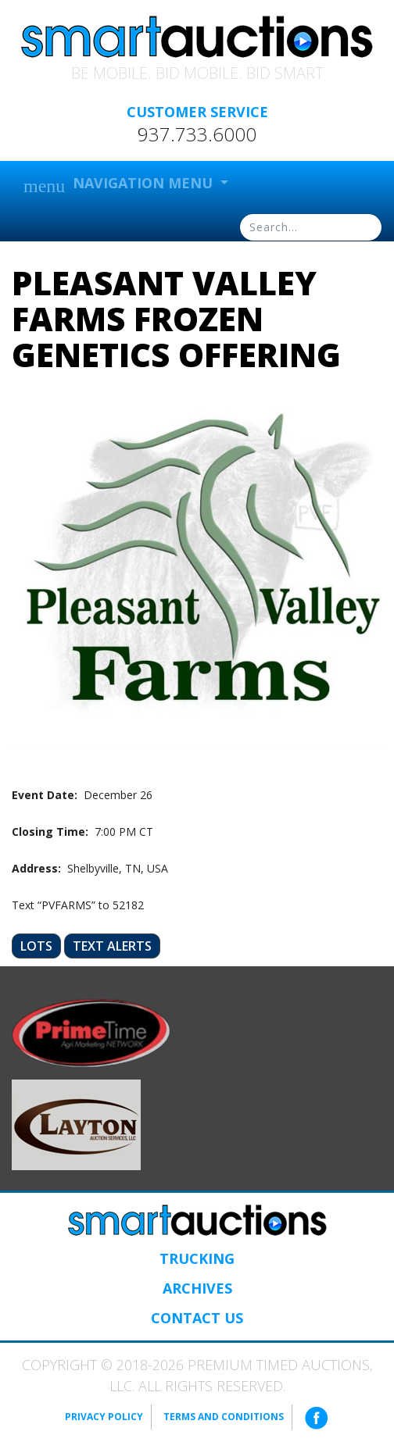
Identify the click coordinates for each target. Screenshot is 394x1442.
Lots (36, 946)
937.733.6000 (197, 134)
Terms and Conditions (223, 1416)
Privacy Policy (104, 1416)
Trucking (197, 1258)
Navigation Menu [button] (120, 184)
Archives (197, 1288)
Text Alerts (112, 946)
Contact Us (197, 1318)
